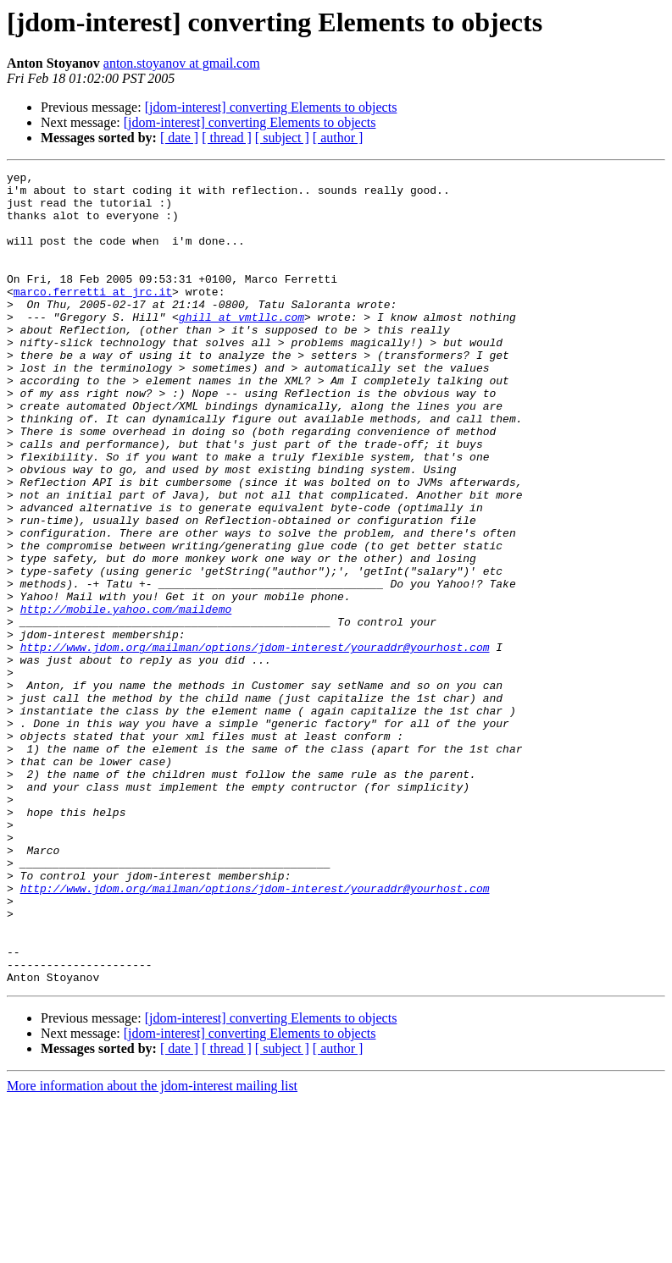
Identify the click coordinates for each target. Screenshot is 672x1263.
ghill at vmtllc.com (241, 347)
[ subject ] (282, 137)
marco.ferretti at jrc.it (93, 316)
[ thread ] (227, 137)
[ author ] (338, 137)
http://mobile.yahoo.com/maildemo (126, 697)
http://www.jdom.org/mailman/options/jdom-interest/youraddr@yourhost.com (255, 743)
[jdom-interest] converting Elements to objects (271, 107)
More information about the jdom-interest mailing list (152, 1248)
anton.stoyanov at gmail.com (181, 63)
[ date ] (179, 137)
